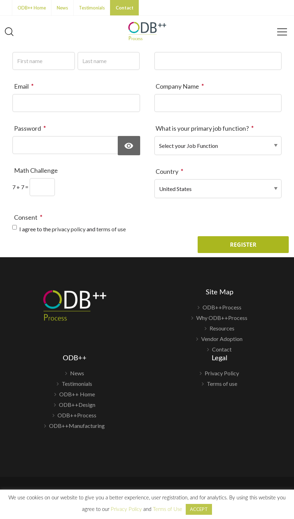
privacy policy (69, 229)
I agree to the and (72, 229)
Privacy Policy (222, 373)
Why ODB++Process (221, 317)
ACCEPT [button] (199, 509)
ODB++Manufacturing (77, 425)
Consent (29, 217)
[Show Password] (129, 145)
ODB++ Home (32, 8)
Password (31, 128)
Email (25, 86)
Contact (125, 8)
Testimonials (92, 8)
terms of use (111, 229)
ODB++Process (222, 307)
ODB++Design (77, 404)
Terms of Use (167, 509)
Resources (222, 328)
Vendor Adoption (221, 338)
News (62, 8)
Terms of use (222, 383)
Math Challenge (36, 170)
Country (171, 171)
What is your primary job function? (206, 128)
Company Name (181, 86)
